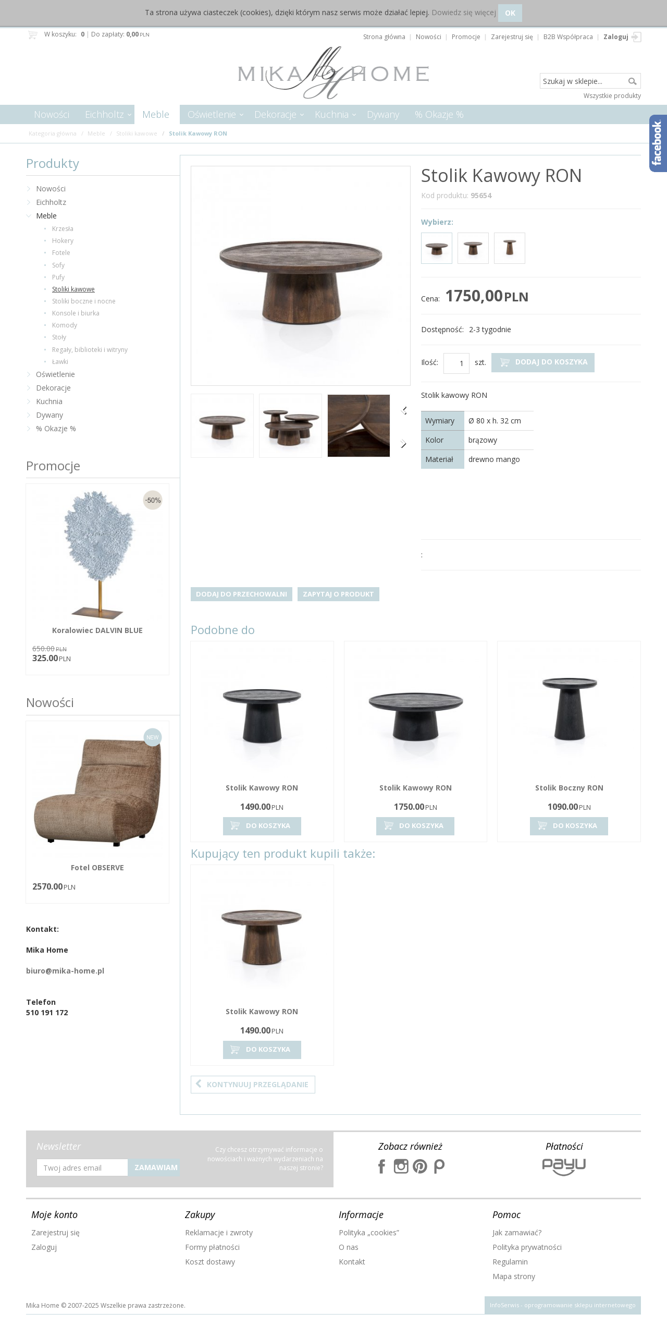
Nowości (51, 114)
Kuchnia (332, 114)
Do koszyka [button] (259, 825)
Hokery (62, 240)
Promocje (53, 465)
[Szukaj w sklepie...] (590, 81)
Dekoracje (275, 114)
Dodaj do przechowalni (241, 594)
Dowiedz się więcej (463, 12)
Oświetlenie (212, 114)
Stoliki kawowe (73, 289)
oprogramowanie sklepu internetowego (580, 1305)
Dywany (383, 114)
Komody (64, 325)
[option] (222, 427)
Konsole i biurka (76, 313)
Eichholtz (104, 114)
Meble (155, 114)
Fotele (61, 252)
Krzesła (62, 228)
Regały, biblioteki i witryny (90, 349)
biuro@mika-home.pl (65, 971)
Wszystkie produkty (612, 95)
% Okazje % (439, 114)
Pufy (58, 277)
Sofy (58, 265)
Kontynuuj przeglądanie (251, 1084)
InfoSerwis (504, 1305)
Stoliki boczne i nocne (84, 301)
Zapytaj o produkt (338, 594)
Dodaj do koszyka (543, 362)
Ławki (60, 361)
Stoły (59, 337)
